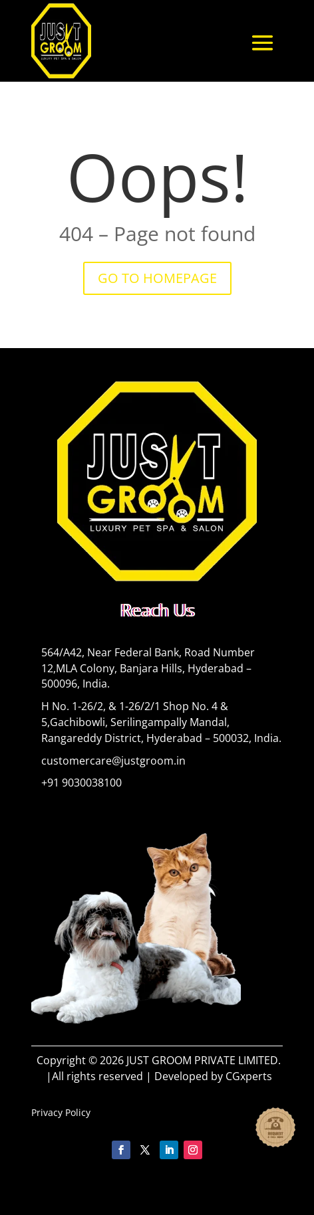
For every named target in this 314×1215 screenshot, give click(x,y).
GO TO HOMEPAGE (157, 278)
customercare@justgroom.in (113, 760)
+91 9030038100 (81, 782)
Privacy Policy (60, 1112)
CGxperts (249, 1076)
